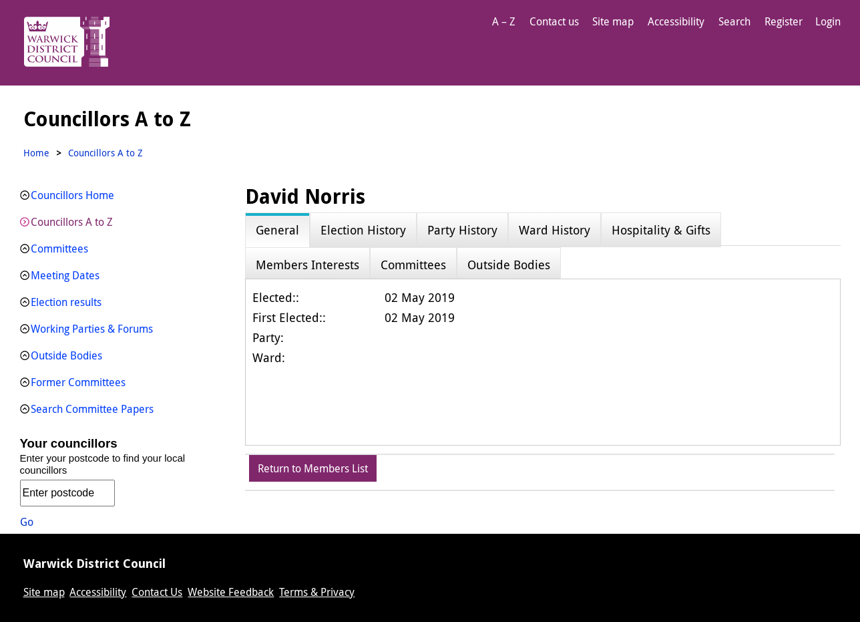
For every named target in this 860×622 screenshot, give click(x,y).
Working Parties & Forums (92, 328)
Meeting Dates (65, 275)
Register (784, 21)
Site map (613, 21)
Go (26, 521)
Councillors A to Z (72, 221)
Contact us (554, 21)
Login (828, 21)
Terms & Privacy (317, 592)
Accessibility (676, 21)
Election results (66, 302)
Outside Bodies (66, 355)
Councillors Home (72, 195)
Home (36, 152)
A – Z (503, 21)
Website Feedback (231, 592)
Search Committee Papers (92, 409)
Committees (59, 248)
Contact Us (157, 592)
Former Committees (78, 382)
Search (734, 21)
